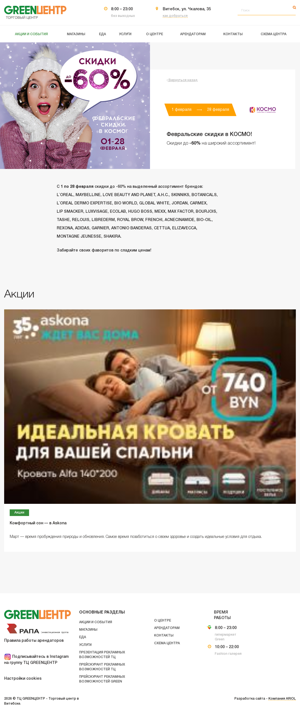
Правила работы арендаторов (34, 641)
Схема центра (167, 643)
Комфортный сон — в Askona (38, 523)
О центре (162, 620)
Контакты (164, 635)
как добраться (175, 15)
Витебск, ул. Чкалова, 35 (187, 9)
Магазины (88, 629)
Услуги (85, 644)
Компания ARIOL (282, 698)
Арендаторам (167, 628)
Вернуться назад (182, 80)
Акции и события (95, 622)
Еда (82, 637)
